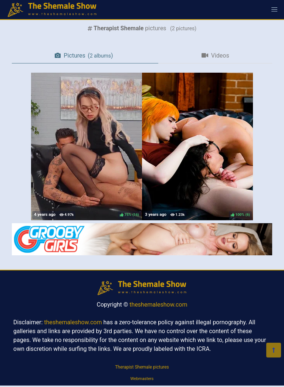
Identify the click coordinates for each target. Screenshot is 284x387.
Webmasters (142, 378)
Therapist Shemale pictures (142, 367)
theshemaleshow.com (158, 304)
